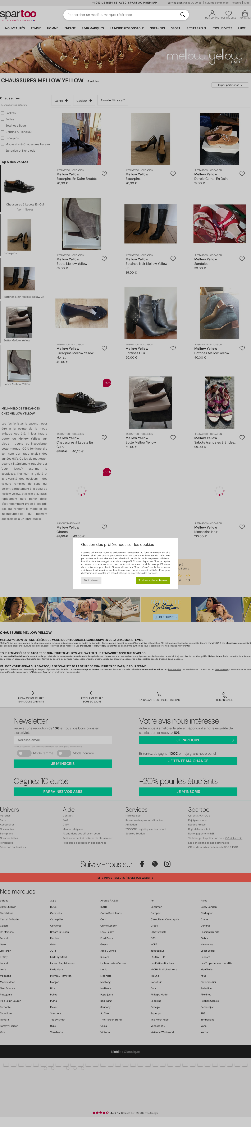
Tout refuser (91, 580)
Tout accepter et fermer (152, 580)
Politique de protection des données (137, 573)
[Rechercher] (182, 15)
